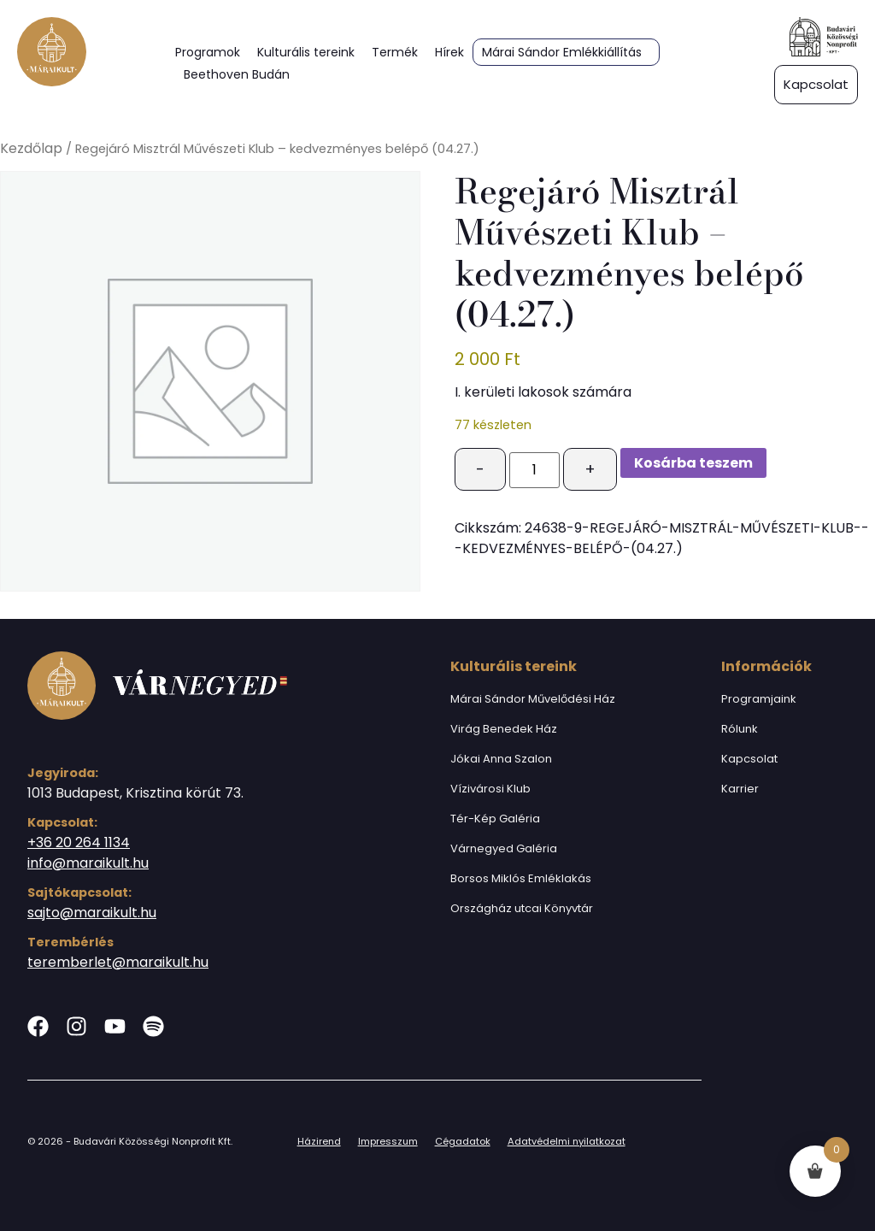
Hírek (449, 52)
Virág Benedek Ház (503, 729)
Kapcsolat (749, 759)
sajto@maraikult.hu (91, 912)
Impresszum (388, 1141)
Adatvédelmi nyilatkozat (566, 1141)
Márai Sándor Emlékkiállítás (562, 52)
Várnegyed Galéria (503, 848)
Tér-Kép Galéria (495, 818)
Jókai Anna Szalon (501, 759)
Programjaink (758, 699)
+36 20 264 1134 (78, 842)
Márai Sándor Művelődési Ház (532, 699)
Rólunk (739, 729)
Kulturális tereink (306, 52)
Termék (395, 52)
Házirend (319, 1141)
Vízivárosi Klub (490, 788)
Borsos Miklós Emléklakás (520, 878)
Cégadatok (462, 1141)
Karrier (740, 788)
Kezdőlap (31, 148)
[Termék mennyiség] (534, 470)
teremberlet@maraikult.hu (117, 962)
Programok (207, 52)
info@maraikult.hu (88, 863)
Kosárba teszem (693, 463)
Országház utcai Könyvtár (521, 908)
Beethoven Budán (237, 74)
